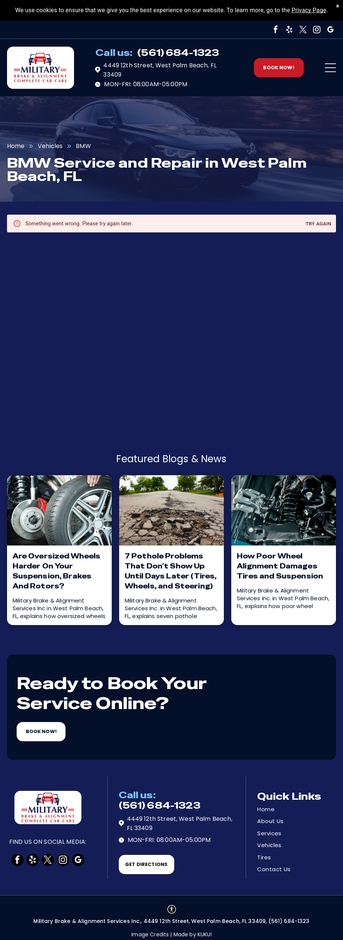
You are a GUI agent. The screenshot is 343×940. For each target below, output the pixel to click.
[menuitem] (283, 809)
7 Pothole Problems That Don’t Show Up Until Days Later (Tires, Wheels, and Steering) (171, 571)
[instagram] (316, 29)
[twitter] (303, 29)
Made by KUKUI (193, 934)
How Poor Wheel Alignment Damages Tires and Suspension (280, 566)
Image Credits (150, 934)
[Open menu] (330, 67)
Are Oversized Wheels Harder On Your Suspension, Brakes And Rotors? (57, 571)
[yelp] (289, 29)
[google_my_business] (330, 29)
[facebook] (275, 29)
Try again (318, 224)
